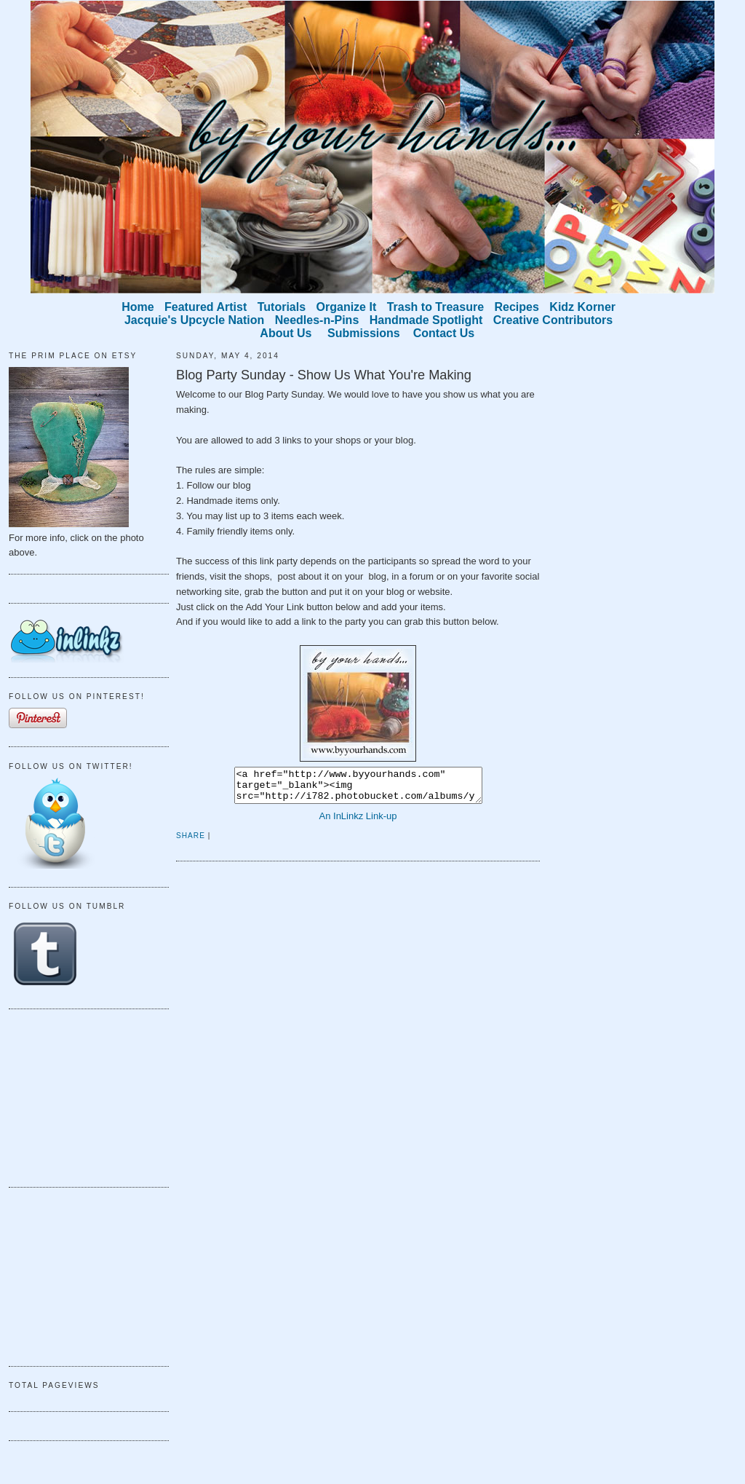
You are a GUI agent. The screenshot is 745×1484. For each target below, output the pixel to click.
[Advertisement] (81, 1096)
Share (190, 842)
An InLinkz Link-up (358, 822)
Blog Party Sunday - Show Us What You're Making (323, 375)
